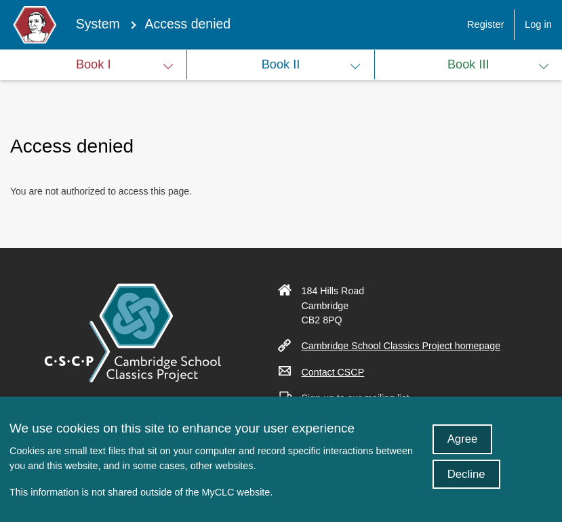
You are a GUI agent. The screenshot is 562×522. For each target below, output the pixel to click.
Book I (93, 64)
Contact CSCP (338, 372)
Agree (462, 449)
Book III (468, 64)
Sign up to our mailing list (361, 398)
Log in (538, 24)
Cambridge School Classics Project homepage (406, 345)
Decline (466, 484)
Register (485, 24)
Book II (281, 64)
